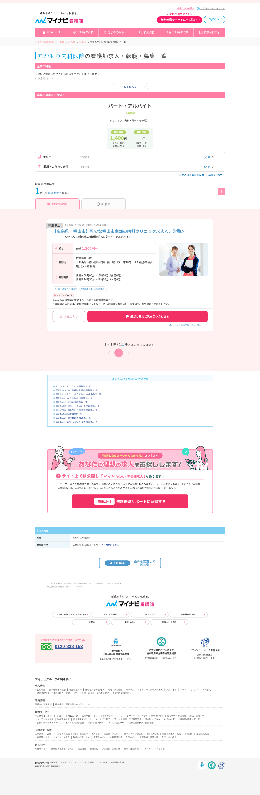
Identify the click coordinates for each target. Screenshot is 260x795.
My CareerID (169, 719)
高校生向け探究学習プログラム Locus (72, 704)
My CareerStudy (152, 719)
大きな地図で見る (110, 544)
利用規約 (91, 622)
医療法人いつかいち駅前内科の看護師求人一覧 (74, 398)
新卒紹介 (96, 734)
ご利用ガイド (85, 32)
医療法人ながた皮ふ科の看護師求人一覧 (71, 402)
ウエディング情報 (45, 719)
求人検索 (148, 32)
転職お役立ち (212, 32)
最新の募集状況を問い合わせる (147, 316)
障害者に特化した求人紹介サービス (53, 693)
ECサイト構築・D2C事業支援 (127, 719)
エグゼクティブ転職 (133, 734)
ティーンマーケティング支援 (134, 716)
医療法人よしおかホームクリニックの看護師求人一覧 (77, 422)
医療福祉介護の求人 (122, 693)
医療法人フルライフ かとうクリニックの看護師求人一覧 (78, 394)
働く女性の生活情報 (176, 716)
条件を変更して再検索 (130, 563)
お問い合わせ (130, 622)
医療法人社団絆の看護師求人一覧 (69, 414)
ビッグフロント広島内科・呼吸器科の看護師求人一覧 (77, 410)
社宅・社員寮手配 (132, 749)
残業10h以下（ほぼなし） (93, 288)
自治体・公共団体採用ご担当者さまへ (71, 614)
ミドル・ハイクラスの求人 (150, 689)
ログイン (213, 19)
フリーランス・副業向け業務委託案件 (91, 693)
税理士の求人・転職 (171, 734)
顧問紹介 (189, 734)
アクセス (64, 762)
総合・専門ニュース (68, 716)
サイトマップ (149, 614)
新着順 (104, 204)
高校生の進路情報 (43, 704)
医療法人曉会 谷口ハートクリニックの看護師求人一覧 (77, 406)
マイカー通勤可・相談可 (65, 288)
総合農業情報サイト (82, 719)
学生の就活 (40, 689)
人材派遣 (39, 734)
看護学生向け (75, 689)
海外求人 (130, 689)
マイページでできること (212, 8)
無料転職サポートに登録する (130, 501)
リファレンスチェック (154, 749)
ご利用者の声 (180, 32)
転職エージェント (112, 734)
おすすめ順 (57, 204)
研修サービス (41, 749)
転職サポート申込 (169, 622)
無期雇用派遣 (116, 737)
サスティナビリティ (79, 762)
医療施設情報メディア (189, 719)
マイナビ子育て (103, 719)
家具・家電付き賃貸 (74, 722)
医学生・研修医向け (94, 689)
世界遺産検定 (63, 719)
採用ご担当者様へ (185, 8)
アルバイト (171, 689)
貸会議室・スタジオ (111, 749)
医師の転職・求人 (81, 737)
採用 (92, 762)
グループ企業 (102, 762)
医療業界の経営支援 (149, 737)
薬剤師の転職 (202, 734)
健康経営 (94, 749)
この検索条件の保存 (192, 175)
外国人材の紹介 (169, 737)
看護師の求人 (43, 737)
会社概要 (53, 762)
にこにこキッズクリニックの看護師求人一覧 (73, 386)
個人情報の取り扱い (188, 614)
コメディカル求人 (61, 737)
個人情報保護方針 (118, 762)
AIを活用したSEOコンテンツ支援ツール (106, 722)
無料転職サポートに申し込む (179, 19)
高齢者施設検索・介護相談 (141, 722)
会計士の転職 (152, 734)
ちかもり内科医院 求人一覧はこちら (189, 325)
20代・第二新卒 (80, 734)
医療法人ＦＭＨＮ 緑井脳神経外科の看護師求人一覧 (77, 390)
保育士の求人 (99, 737)
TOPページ (53, 32)
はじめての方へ (117, 32)
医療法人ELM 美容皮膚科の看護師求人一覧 (73, 418)
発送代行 (82, 749)
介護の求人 (131, 737)
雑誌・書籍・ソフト (199, 716)
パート (183, 689)
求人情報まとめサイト (45, 716)
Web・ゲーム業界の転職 (58, 734)
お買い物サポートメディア (49, 722)
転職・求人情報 (115, 689)
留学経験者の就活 (57, 689)
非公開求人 (55, 193)
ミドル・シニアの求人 (200, 689)
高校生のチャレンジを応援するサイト (99, 716)
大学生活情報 (157, 716)
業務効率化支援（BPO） (62, 749)
